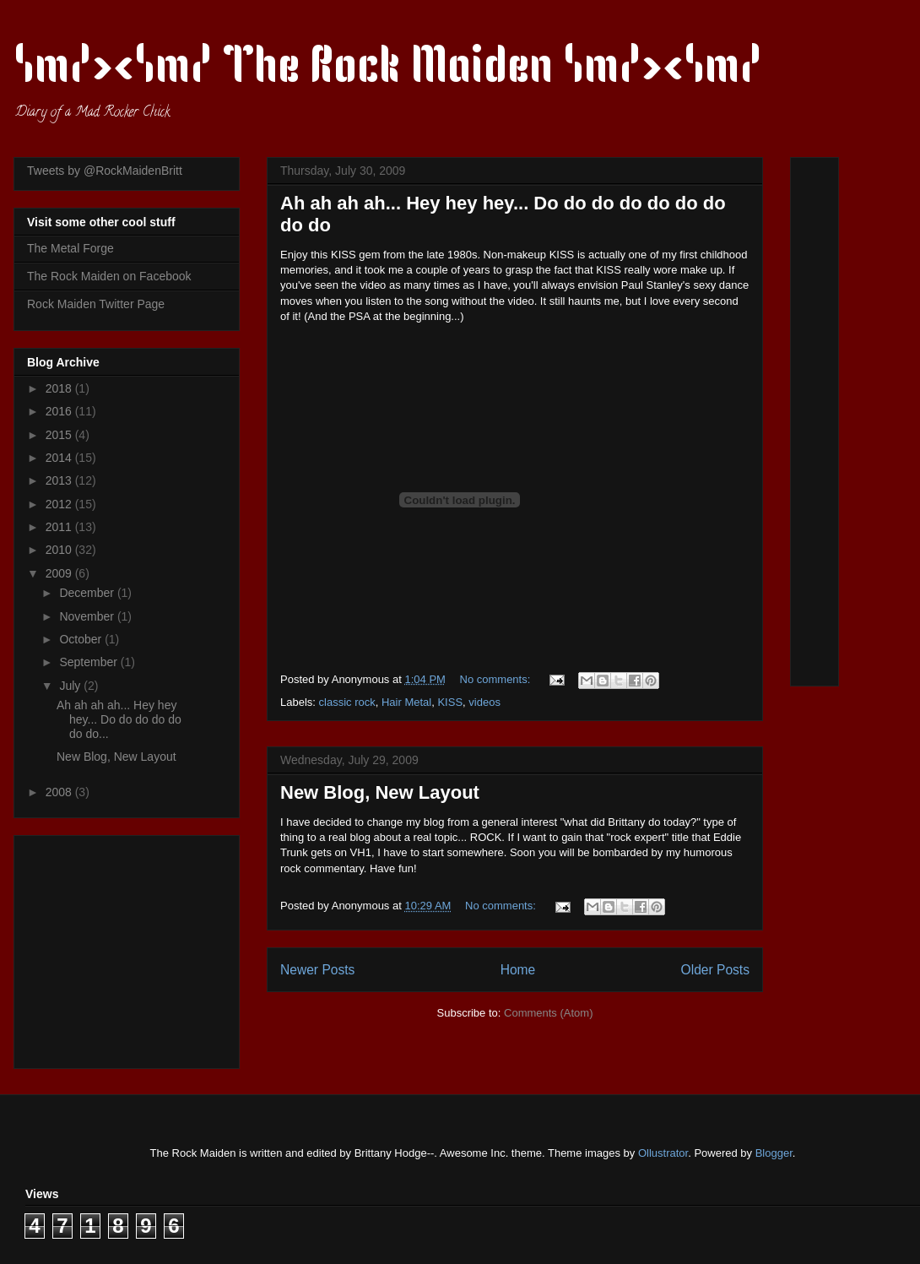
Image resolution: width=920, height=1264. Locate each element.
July (71, 685)
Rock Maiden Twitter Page (96, 304)
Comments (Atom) (548, 1012)
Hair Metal (406, 702)
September (89, 662)
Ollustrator (663, 1153)
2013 (60, 480)
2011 (60, 527)
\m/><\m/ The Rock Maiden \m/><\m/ (388, 69)
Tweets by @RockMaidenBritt (104, 170)
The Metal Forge (70, 248)
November (87, 616)
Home (518, 970)
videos (484, 702)
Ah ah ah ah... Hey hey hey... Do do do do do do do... (119, 719)
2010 (60, 549)
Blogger (774, 1153)
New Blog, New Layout (379, 792)
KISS (450, 702)
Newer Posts (317, 970)
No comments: (496, 679)
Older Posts (715, 970)
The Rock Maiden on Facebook (109, 276)
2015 (60, 435)
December (87, 592)
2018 (60, 388)
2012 (60, 504)
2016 (60, 411)
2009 (60, 573)
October (82, 639)
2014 (60, 457)
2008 (60, 792)
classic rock (347, 702)
